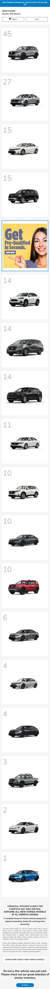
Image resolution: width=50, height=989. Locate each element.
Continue (25, 985)
